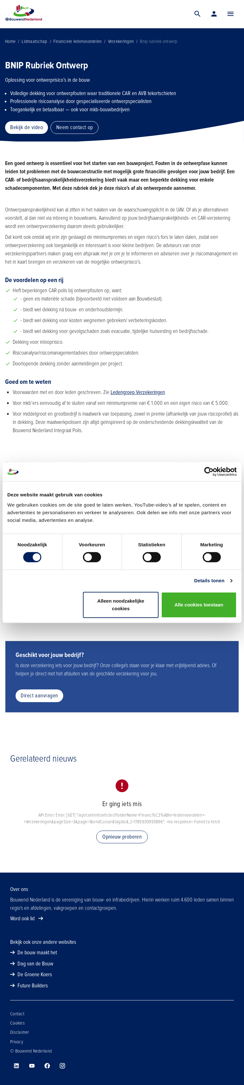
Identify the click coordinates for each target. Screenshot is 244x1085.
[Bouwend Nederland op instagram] (62, 1066)
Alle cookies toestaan (198, 604)
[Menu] (230, 14)
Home (10, 41)
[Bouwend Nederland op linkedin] (16, 1066)
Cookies (17, 1023)
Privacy (16, 1042)
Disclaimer (19, 1032)
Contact (17, 1014)
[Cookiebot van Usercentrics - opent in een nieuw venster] (209, 471)
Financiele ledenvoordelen (77, 41)
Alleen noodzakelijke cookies (120, 604)
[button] (231, 14)
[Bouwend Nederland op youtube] (31, 1066)
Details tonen (209, 580)
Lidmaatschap (34, 41)
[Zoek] (197, 14)
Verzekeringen (121, 41)
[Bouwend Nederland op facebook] (47, 1066)
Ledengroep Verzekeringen (138, 392)
